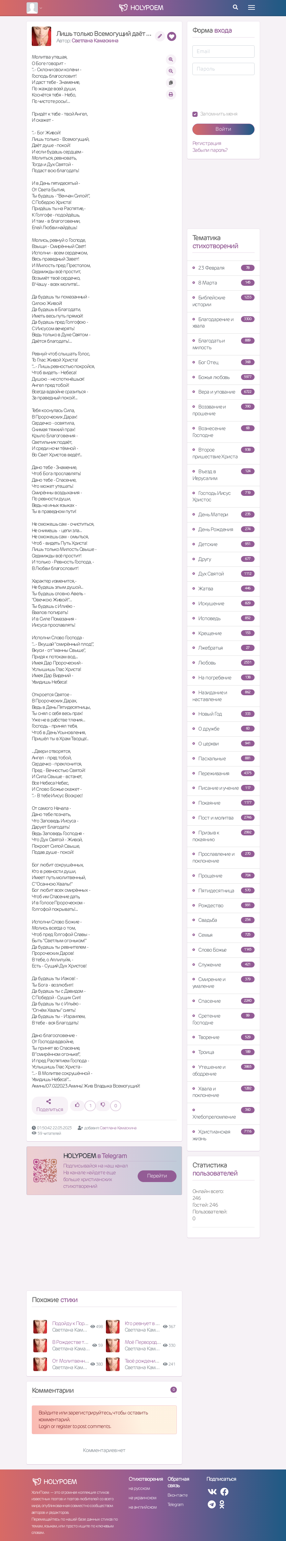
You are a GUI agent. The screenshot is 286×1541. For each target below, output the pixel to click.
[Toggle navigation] (251, 7)
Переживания (223, 773)
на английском (143, 1507)
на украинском (142, 1498)
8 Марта (223, 282)
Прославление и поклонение (223, 857)
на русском (139, 1488)
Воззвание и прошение (223, 410)
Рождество (223, 905)
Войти (223, 129)
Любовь (223, 662)
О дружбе (223, 728)
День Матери (223, 514)
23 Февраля (223, 267)
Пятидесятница (223, 890)
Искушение (223, 603)
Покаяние (223, 802)
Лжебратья (223, 647)
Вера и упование (223, 391)
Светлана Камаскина (95, 40)
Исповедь (223, 618)
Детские (223, 544)
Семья (223, 935)
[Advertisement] (104, 1245)
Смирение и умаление (223, 982)
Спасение (223, 1001)
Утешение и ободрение (223, 1070)
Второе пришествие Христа (223, 453)
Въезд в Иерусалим (223, 475)
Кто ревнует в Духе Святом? (155, 1323)
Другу (223, 559)
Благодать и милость (223, 344)
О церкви (223, 743)
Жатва (223, 588)
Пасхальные (223, 758)
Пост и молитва (223, 817)
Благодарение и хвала (223, 322)
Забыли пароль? (210, 150)
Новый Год (223, 713)
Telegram (175, 1504)
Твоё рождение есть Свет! (153, 1360)
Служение (223, 964)
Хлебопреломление (223, 1113)
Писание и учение (223, 788)
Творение (223, 1037)
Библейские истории (223, 301)
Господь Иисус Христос (223, 496)
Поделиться (49, 1106)
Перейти (156, 1175)
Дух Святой (223, 573)
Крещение (223, 633)
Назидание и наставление (223, 696)
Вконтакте (177, 1495)
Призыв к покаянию (223, 836)
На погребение (223, 677)
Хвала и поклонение (223, 1092)
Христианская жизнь (223, 1135)
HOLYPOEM (79, 1156)
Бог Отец (223, 362)
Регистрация (206, 143)
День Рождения (223, 529)
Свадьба (223, 920)
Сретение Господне (223, 1019)
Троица (223, 1052)
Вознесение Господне (223, 432)
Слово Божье (223, 949)
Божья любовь (223, 377)
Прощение (223, 875)
